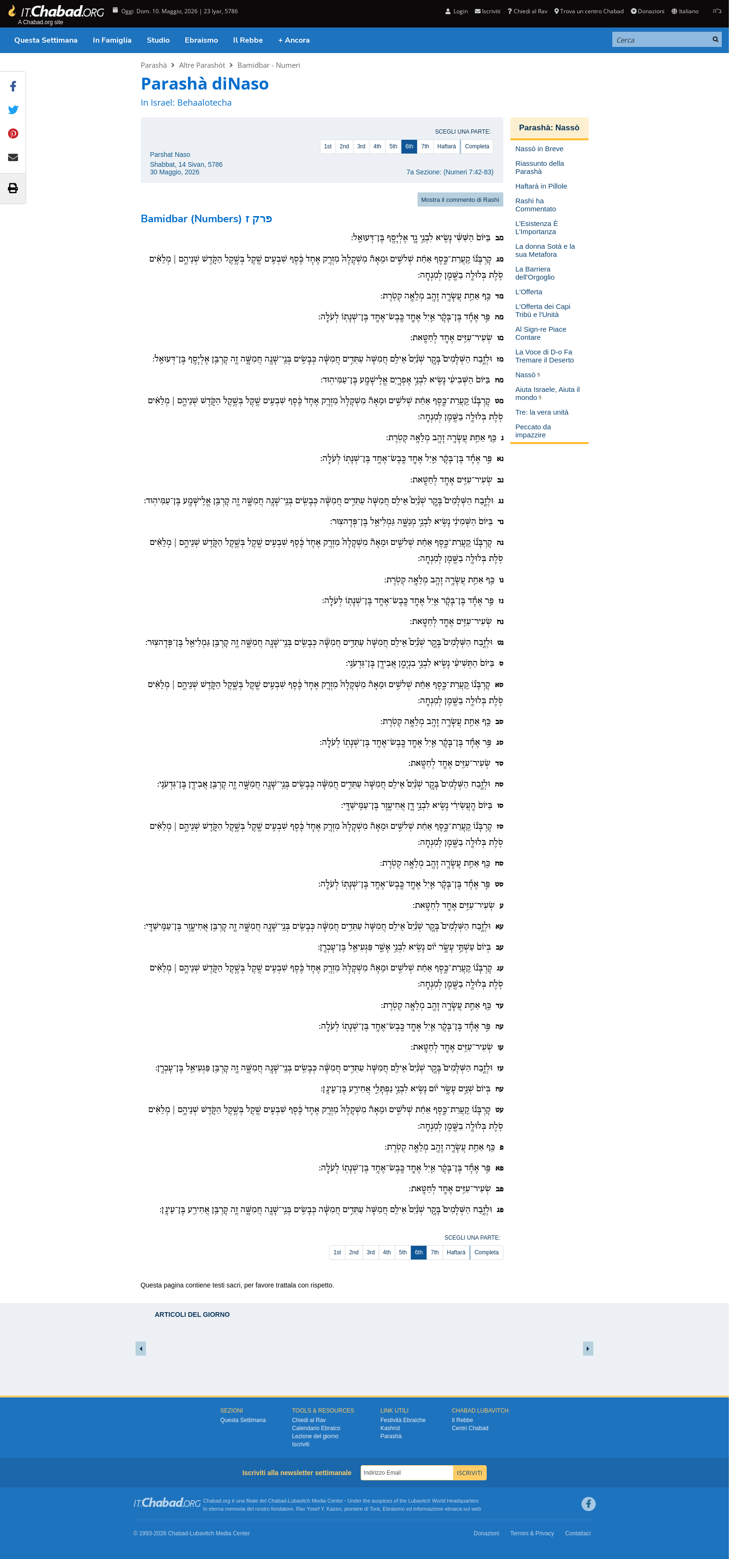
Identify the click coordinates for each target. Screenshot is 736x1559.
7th (425, 146)
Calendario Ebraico (316, 1428)
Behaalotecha (204, 102)
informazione (428, 1509)
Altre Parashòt (202, 65)
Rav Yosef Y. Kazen (319, 1509)
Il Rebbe (248, 40)
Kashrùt (390, 1428)
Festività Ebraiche (403, 1420)
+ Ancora (294, 40)
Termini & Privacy (532, 1533)
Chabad (277, 1501)
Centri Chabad (470, 1428)
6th (409, 146)
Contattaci (578, 1533)
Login (456, 11)
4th (377, 146)
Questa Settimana (46, 40)
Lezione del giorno (315, 1436)
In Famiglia (112, 40)
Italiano (685, 11)
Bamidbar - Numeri (268, 65)
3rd (361, 146)
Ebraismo (201, 40)
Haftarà (446, 146)
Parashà (154, 65)
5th (394, 146)
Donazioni (647, 11)
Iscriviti (487, 11)
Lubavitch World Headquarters (443, 1501)
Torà (375, 1509)
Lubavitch (299, 1501)
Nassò (567, 127)
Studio (158, 40)
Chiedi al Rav (527, 11)
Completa (477, 146)
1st (328, 146)
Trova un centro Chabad (589, 11)
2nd (344, 146)
